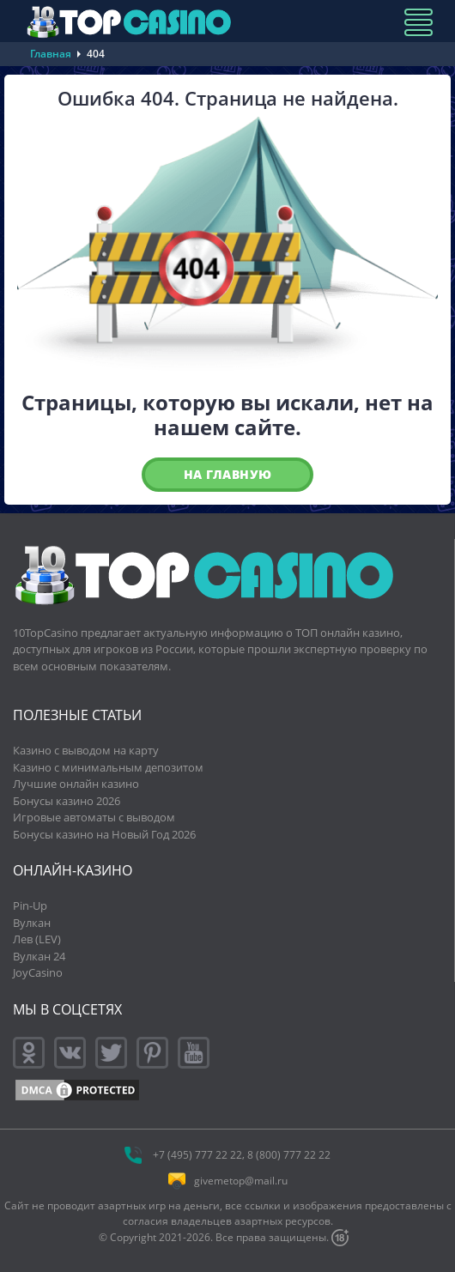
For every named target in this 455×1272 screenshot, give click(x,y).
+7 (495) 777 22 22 (197, 1155)
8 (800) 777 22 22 (289, 1155)
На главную (228, 474)
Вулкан (32, 922)
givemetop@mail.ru (241, 1180)
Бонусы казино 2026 (66, 801)
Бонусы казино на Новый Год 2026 (104, 834)
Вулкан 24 (39, 956)
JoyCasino (38, 972)
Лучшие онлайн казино (76, 783)
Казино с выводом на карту (86, 750)
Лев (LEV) (37, 939)
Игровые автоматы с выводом (94, 817)
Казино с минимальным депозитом (108, 767)
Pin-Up (30, 905)
